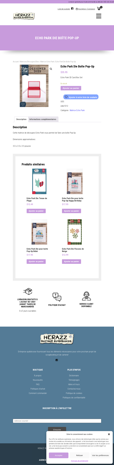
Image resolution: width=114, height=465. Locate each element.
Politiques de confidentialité (79, 461)
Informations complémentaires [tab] (42, 119)
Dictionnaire (74, 375)
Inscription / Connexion (86, 9)
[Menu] (98, 16)
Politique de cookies (74, 393)
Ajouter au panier (71, 88)
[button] (109, 434)
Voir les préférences (100, 455)
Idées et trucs (74, 384)
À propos (37, 375)
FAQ (37, 384)
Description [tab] (21, 119)
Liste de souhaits (64, 9)
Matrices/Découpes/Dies (29, 62)
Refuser (79, 455)
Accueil (16, 62)
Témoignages (74, 380)
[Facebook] (72, 8)
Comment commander (38, 393)
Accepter (58, 455)
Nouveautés (38, 380)
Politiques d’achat (38, 389)
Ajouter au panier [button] (36, 211)
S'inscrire (57, 430)
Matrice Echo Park (47, 62)
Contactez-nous (74, 389)
